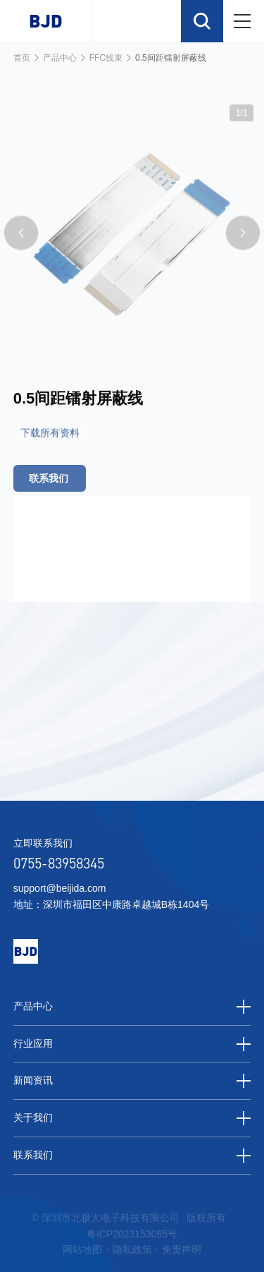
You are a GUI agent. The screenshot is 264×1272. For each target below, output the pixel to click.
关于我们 (132, 1118)
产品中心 (60, 58)
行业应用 (132, 1044)
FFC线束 (105, 58)
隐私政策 (132, 1249)
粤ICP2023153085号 (132, 1234)
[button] (21, 247)
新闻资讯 (132, 1081)
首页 (21, 58)
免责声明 (181, 1249)
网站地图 (82, 1249)
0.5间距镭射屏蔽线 (170, 58)
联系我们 (132, 1156)
